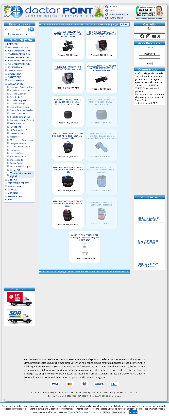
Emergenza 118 (15, 83)
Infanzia (12, 189)
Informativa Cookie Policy (89, 412)
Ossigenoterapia (18, 143)
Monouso (13, 193)
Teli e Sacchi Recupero (21, 166)
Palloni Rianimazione (20, 146)
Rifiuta (106, 412)
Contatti (113, 10)
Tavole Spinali (16, 163)
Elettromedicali (16, 80)
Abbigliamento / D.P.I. (19, 50)
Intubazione (15, 126)
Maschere (15, 136)
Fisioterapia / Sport (18, 183)
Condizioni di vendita (118, 14)
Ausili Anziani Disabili (19, 64)
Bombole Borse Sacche (21, 110)
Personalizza (119, 412)
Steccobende (16, 160)
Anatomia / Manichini (19, 54)
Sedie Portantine (18, 156)
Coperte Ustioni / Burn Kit (22, 120)
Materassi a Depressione (22, 140)
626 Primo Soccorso (18, 47)
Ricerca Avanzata (17, 34)
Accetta (133, 412)
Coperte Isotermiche (20, 117)
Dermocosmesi (15, 70)
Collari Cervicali (17, 113)
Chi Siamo (113, 7)
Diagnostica (14, 73)
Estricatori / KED (17, 123)
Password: (149, 53)
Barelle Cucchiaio (18, 93)
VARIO (11, 199)
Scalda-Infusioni (17, 153)
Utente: (150, 47)
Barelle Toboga (17, 103)
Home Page (11, 44)
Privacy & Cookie (116, 18)
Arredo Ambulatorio (19, 57)
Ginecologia (14, 186)
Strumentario (15, 196)
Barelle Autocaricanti (20, 90)
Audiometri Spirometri (20, 60)
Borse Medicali (15, 67)
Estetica (12, 179)
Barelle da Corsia (18, 97)
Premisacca (15, 150)
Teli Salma (15, 169)
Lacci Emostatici (17, 133)
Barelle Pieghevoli (19, 100)
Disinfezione (14, 77)
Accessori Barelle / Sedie (22, 87)
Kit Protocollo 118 (18, 130)
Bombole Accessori (19, 107)
